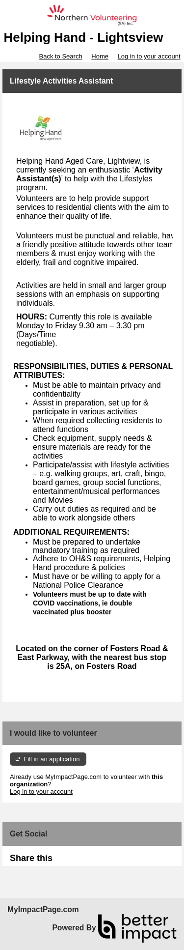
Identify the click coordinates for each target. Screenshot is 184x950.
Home (99, 56)
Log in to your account (149, 56)
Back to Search (60, 56)
